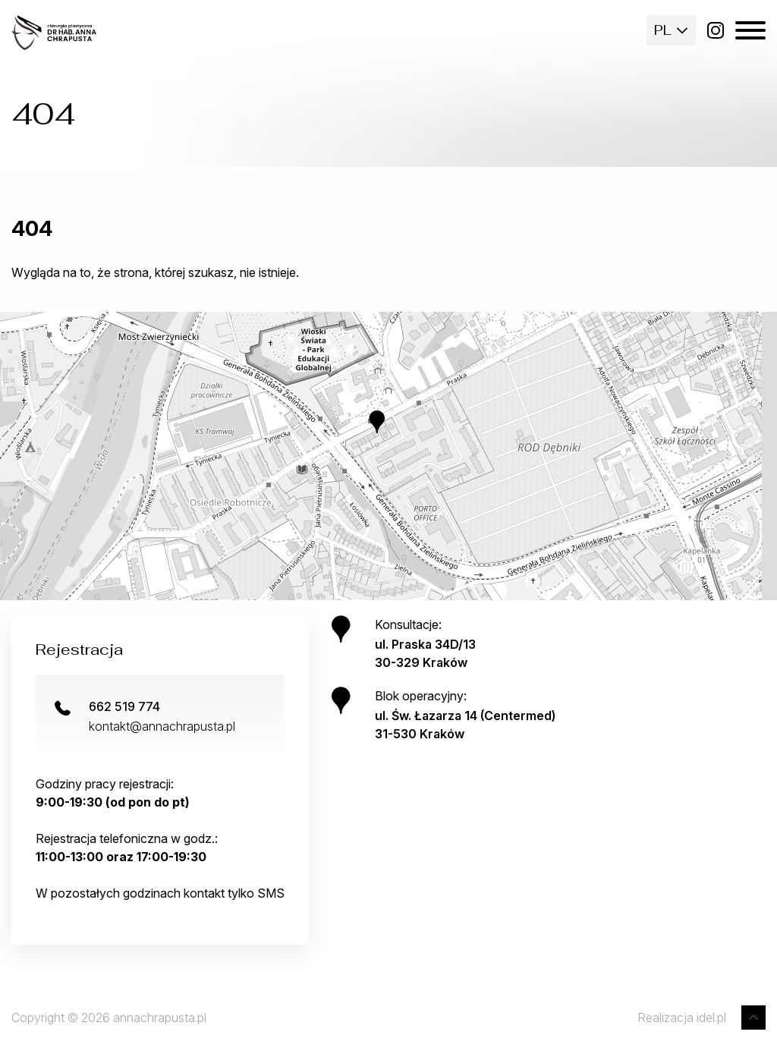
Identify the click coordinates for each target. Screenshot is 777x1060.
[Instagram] (715, 30)
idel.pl (711, 1017)
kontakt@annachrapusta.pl (162, 726)
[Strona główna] (53, 32)
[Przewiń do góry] (753, 1017)
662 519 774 (124, 706)
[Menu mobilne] (750, 30)
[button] (388, 433)
